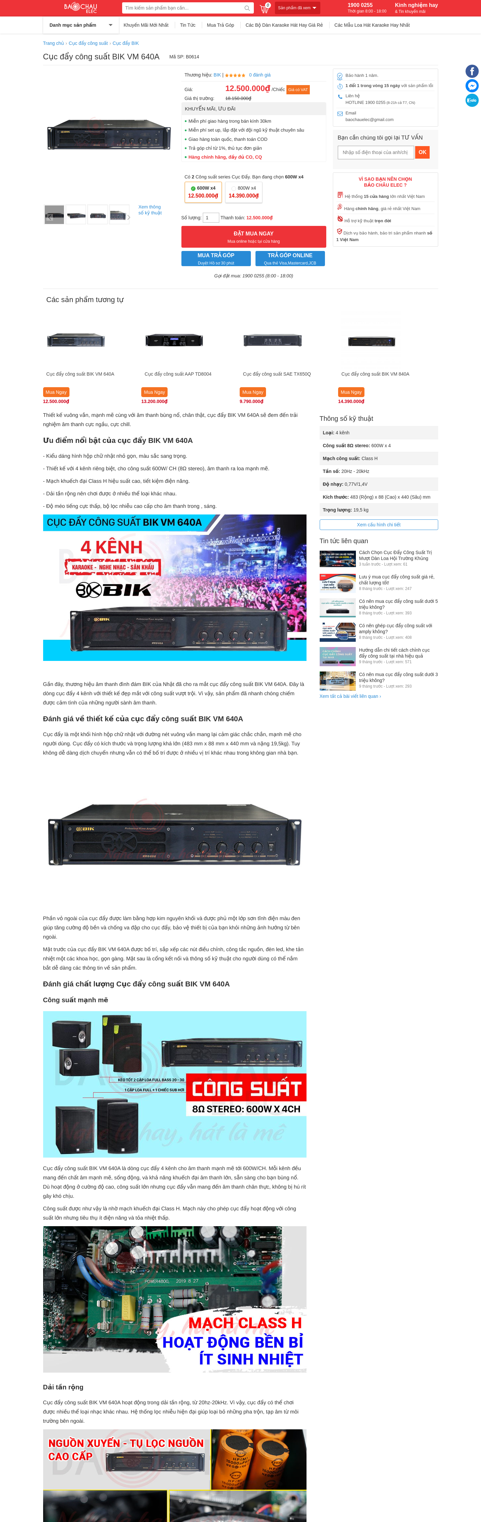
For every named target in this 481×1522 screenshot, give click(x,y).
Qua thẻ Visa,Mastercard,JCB (290, 258)
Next (128, 217)
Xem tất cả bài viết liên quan (350, 696)
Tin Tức (188, 25)
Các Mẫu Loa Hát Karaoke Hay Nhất (372, 25)
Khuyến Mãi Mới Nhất (146, 25)
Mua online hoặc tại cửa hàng (253, 236)
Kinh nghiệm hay (416, 8)
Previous (49, 217)
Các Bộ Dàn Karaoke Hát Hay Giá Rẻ (284, 25)
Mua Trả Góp (220, 25)
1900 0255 (367, 8)
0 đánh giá (260, 75)
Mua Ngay (56, 392)
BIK (217, 75)
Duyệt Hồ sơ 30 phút (216, 258)
